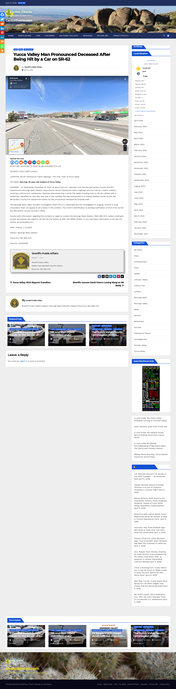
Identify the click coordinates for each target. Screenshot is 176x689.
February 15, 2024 (143, 640)
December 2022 (141, 162)
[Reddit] (21, 162)
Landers (137, 291)
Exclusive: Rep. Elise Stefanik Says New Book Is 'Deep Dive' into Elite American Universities (149, 530)
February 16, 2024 (101, 640)
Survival (137, 327)
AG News (138, 250)
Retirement (108, 329)
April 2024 (138, 120)
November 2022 (141, 168)
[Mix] (39, 162)
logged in (23, 361)
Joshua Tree (96, 325)
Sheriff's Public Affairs (33, 67)
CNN (38, 36)
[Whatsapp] (43, 162)
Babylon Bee (24, 36)
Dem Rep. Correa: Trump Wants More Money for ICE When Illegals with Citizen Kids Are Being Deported (150, 583)
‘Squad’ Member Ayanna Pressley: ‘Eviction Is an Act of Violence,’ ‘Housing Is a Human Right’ (149, 487)
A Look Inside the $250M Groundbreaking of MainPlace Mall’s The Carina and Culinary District (150, 445)
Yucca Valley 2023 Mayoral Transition (30, 282)
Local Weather (151, 60)
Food (136, 268)
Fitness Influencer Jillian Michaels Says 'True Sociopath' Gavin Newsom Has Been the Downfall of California (150, 540)
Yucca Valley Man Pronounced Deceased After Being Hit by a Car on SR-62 (61, 57)
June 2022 (138, 198)
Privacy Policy (120, 36)
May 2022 (138, 204)
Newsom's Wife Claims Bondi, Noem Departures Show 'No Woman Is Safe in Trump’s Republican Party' (150, 516)
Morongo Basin (20, 329)
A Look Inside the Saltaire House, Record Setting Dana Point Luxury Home (149, 435)
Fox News (50, 36)
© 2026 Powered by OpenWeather (145, 111)
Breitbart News (145, 467)
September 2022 (141, 180)
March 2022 (139, 216)
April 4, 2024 (17, 640)
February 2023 (140, 150)
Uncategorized (140, 339)
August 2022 (139, 186)
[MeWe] (34, 162)
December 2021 (141, 234)
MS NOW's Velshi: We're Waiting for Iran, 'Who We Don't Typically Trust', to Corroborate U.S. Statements (150, 596)
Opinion (137, 315)
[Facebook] (12, 162)
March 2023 (139, 144)
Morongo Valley (97, 329)
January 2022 (140, 228)
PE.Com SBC (103, 36)
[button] (164, 36)
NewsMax (87, 36)
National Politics (68, 36)
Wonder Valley (140, 345)
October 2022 (140, 174)
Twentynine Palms (33, 329)
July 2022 (138, 192)
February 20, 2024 (60, 640)
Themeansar (47, 684)
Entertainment (140, 262)
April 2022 (138, 210)
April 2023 (138, 138)
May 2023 (138, 132)
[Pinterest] (30, 162)
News (20, 49)
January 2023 (140, 156)
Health (137, 274)
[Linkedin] (25, 162)
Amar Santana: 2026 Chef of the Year (150, 427)
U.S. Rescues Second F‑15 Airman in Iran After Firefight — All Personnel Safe (150, 476)
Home (10, 36)
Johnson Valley (140, 280)
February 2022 (140, 222)
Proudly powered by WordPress (17, 684)
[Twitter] (17, 162)
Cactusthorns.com (19, 20)
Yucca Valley (28, 49)
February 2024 (140, 126)
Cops (15, 49)
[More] (47, 162)
